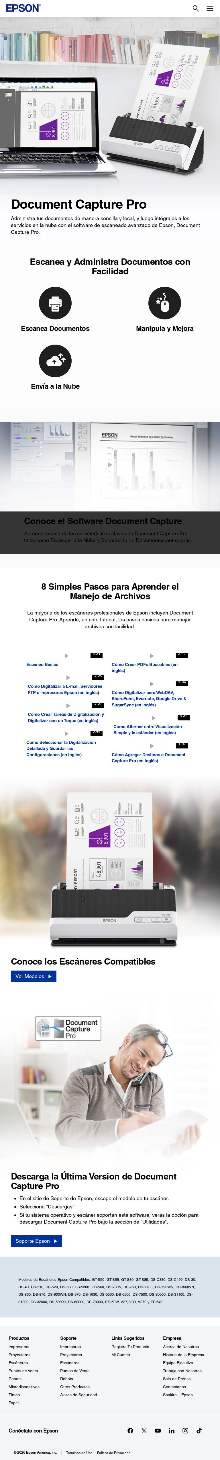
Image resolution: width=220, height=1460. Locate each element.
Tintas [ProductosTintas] (14, 1394)
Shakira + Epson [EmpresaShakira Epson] (178, 1394)
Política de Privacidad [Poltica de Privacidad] (114, 1453)
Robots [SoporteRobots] (66, 1378)
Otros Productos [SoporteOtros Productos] (75, 1386)
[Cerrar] (110, 465)
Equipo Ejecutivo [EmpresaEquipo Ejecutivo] (178, 1362)
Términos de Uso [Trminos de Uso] (79, 1453)
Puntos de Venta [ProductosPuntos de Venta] (23, 1370)
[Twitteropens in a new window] (144, 1430)
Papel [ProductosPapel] (14, 1402)
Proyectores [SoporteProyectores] (71, 1354)
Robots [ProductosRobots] (15, 1378)
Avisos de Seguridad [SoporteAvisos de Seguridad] (78, 1394)
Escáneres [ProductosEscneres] (18, 1362)
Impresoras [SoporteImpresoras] (70, 1346)
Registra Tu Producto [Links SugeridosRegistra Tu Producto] (130, 1346)
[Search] (196, 8)
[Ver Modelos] (33, 976)
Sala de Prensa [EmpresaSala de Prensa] (177, 1378)
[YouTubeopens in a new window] (158, 1430)
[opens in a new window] (199, 1430)
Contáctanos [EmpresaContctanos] (174, 1386)
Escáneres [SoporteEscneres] (69, 1362)
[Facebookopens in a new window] (130, 1430)
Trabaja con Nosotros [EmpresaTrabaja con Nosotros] (182, 1370)
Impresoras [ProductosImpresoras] (19, 1346)
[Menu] (209, 8)
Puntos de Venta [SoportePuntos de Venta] (75, 1370)
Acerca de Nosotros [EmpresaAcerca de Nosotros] (181, 1346)
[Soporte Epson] (36, 1241)
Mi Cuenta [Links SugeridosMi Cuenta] (120, 1354)
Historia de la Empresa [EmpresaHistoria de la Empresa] (183, 1354)
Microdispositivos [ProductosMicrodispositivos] (24, 1386)
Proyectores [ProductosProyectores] (19, 1354)
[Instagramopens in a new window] (185, 1430)
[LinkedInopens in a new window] (171, 1430)
